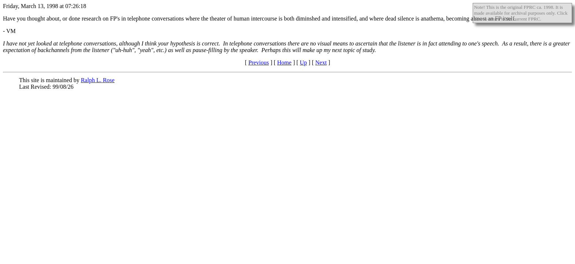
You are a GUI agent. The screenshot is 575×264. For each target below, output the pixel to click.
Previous (258, 62)
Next (321, 62)
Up (303, 62)
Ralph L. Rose (97, 80)
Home (284, 62)
